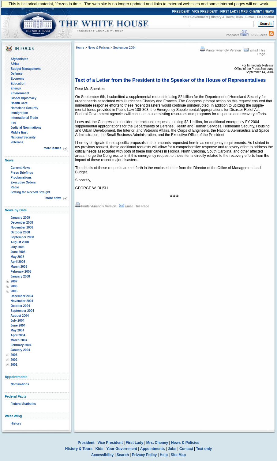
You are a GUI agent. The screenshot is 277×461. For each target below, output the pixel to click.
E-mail (250, 17)
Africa (15, 64)
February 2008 (21, 271)
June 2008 (18, 252)
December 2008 (22, 222)
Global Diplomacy (23, 98)
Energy (16, 88)
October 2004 (20, 306)
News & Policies (99, 47)
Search (123, 455)
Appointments (152, 449)
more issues (52, 148)
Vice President (110, 442)
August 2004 (20, 315)
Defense (17, 73)
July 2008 (17, 247)
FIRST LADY (229, 11)
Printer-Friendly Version (220, 50)
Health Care (19, 103)
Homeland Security (25, 108)
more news (53, 198)
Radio (15, 187)
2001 (14, 364)
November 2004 (22, 301)
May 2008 (17, 257)
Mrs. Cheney (157, 442)
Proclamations (21, 177)
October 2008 (20, 232)
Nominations (20, 384)
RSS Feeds (259, 35)
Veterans (17, 142)
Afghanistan (19, 59)
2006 (14, 286)
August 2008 (20, 242)
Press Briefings (22, 172)
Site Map (178, 455)
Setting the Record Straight (30, 192)
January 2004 (20, 350)
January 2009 (20, 217)
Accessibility (102, 455)
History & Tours (222, 17)
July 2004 (17, 320)
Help (164, 455)
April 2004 (18, 335)
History (16, 423)
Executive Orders (23, 182)
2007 (14, 281)
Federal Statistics (23, 404)
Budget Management (26, 68)
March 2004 (19, 340)
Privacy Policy (144, 455)
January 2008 (20, 276)
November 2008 (22, 227)
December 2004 (22, 296)
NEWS (269, 11)
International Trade (24, 117)
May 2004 (17, 330)
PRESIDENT (180, 11)
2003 (14, 355)
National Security (23, 137)
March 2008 (19, 266)
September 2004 (22, 310)
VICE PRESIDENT (205, 11)
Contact (186, 449)
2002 (14, 359)
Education (18, 83)
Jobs (172, 449)
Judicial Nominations (26, 127)
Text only (204, 449)
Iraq (13, 122)
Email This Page (134, 206)
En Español (265, 17)
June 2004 (18, 325)
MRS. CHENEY (251, 11)
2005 (14, 291)
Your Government (195, 17)
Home (80, 47)
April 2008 (18, 261)
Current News (21, 167)
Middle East (19, 132)
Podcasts (232, 35)
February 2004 (21, 345)
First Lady (134, 442)
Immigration (19, 113)
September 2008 (22, 237)
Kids (239, 17)
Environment (20, 93)
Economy (17, 78)
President (86, 442)
